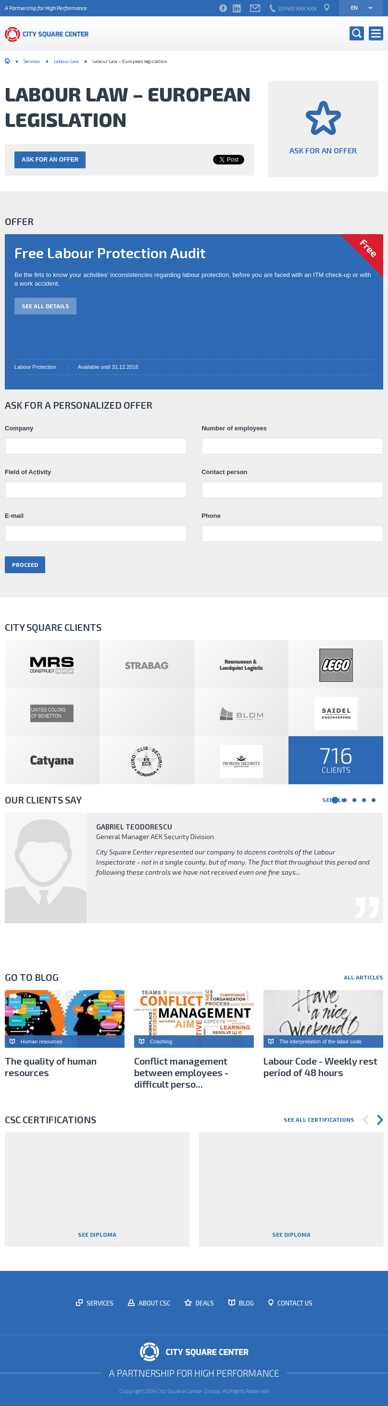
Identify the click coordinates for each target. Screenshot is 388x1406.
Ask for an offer (50, 159)
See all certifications (319, 1119)
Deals (204, 1303)
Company (19, 428)
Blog (246, 1303)
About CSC (153, 1303)
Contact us (294, 1303)
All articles (363, 977)
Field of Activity (28, 472)
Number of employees (234, 428)
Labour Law (66, 61)
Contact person (224, 472)
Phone (211, 516)
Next (380, 1120)
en (358, 7)
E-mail (14, 516)
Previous (366, 1120)
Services (32, 61)
